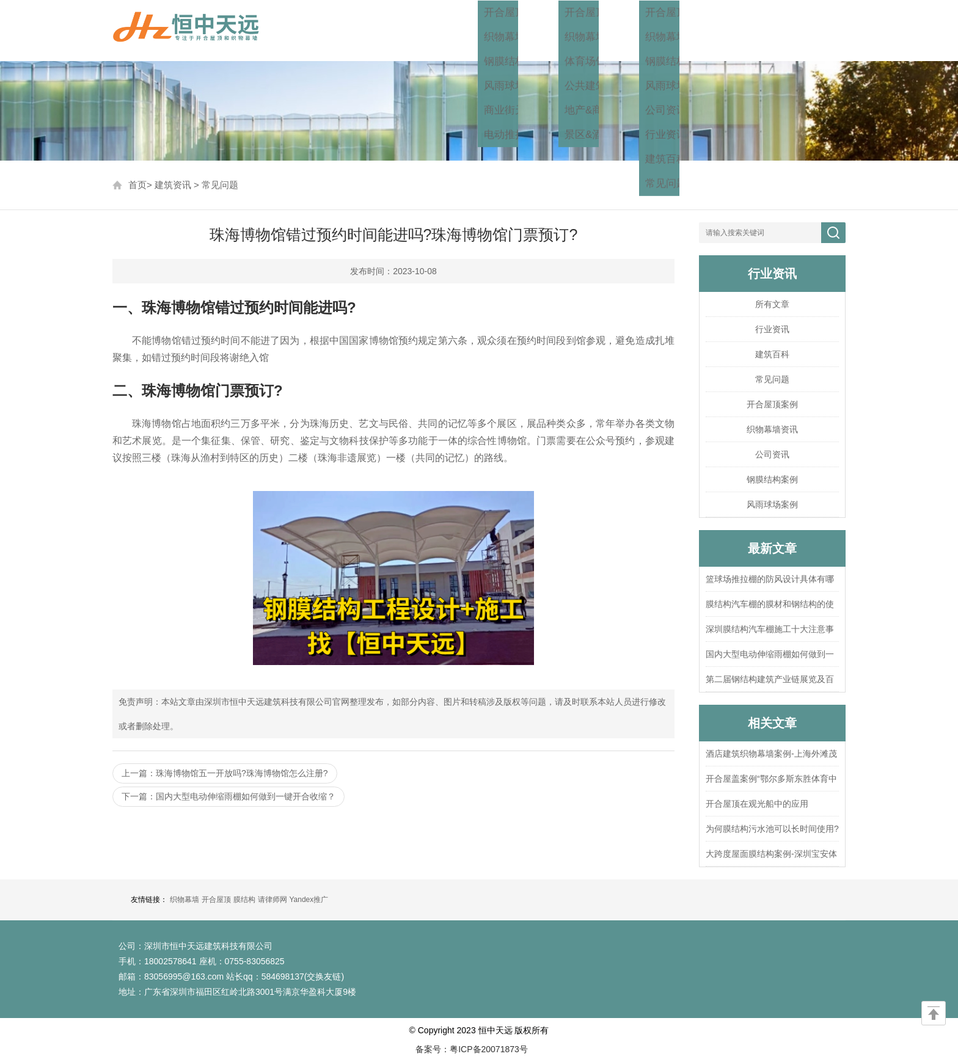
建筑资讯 (678, 30)
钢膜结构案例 (772, 479)
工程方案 (536, 30)
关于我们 (749, 30)
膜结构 (244, 899)
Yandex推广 (308, 899)
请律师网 (272, 899)
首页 (478, 30)
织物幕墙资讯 (772, 429)
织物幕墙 (184, 899)
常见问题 (220, 185)
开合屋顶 (216, 899)
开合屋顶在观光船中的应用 (757, 804)
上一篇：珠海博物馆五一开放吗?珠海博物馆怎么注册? (225, 773)
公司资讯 (772, 454)
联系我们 (819, 30)
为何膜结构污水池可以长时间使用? (772, 829)
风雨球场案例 (772, 504)
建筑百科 (772, 354)
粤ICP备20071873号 (489, 1049)
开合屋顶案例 (772, 404)
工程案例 (607, 30)
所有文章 (772, 304)
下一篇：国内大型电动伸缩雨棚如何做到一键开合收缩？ (228, 796)
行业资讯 (772, 329)
